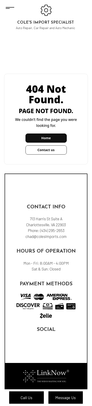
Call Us (26, 397)
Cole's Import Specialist (45, 23)
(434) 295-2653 (52, 230)
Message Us (65, 397)
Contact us (45, 150)
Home (46, 138)
